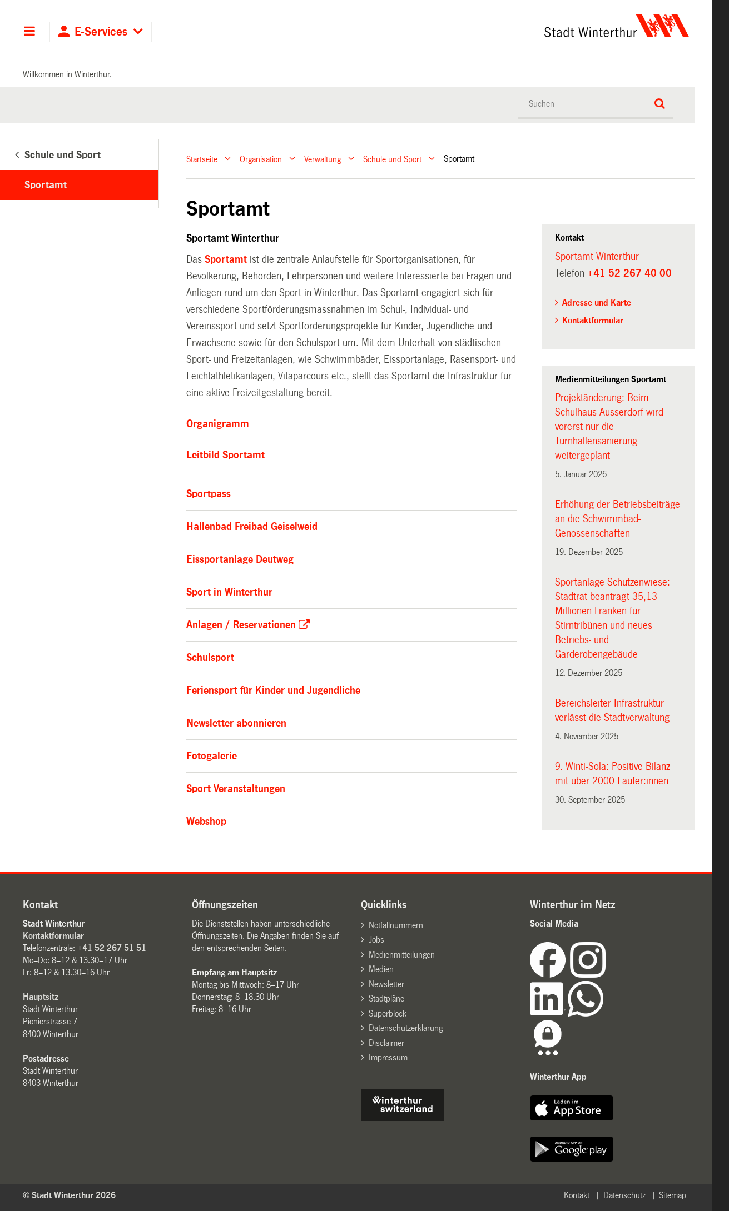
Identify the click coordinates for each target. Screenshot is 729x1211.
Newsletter (386, 984)
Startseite (201, 158)
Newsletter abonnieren (236, 723)
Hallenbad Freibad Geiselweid (252, 526)
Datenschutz (624, 1195)
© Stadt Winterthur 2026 (69, 1195)
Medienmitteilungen (402, 954)
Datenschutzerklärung (406, 1028)
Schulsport (210, 657)
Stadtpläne (386, 998)
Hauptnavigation (29, 32)
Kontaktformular (592, 320)
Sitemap (672, 1195)
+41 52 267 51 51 (111, 948)
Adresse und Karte (596, 302)
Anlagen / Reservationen (241, 624)
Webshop (206, 821)
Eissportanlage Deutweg (240, 559)
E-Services (101, 32)
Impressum (388, 1057)
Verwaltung (322, 158)
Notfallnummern (396, 925)
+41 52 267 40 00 (629, 273)
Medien (381, 969)
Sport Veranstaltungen (235, 788)
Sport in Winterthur (229, 592)
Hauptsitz (40, 997)
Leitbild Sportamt (225, 455)
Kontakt (576, 1195)
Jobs (376, 939)
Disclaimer (386, 1043)
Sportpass (208, 493)
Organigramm (217, 423)
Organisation (261, 158)
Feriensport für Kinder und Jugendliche (273, 690)
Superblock (387, 1013)
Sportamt (45, 185)
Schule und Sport (392, 158)
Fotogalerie (211, 756)
